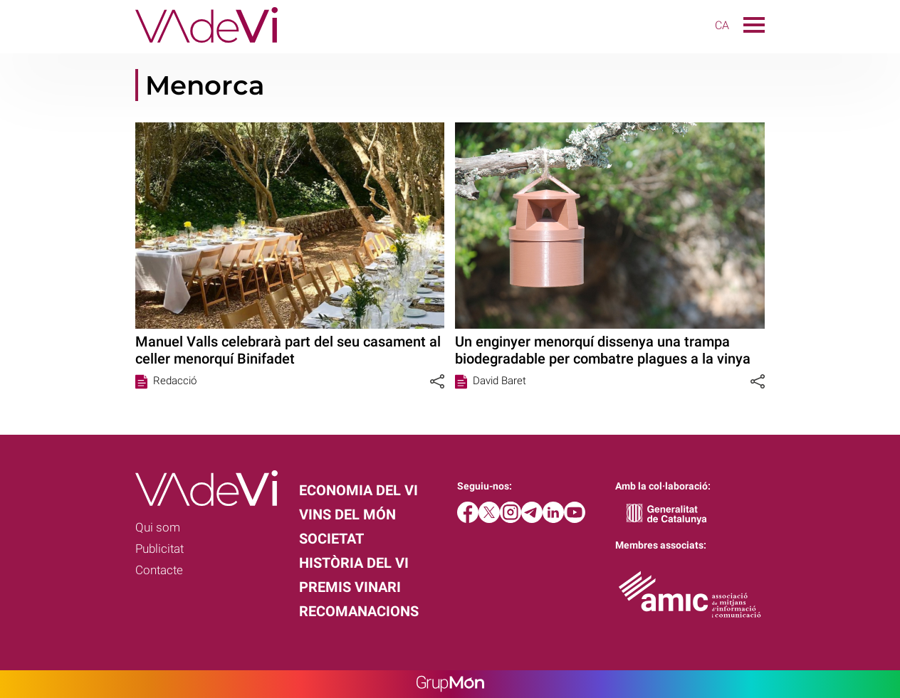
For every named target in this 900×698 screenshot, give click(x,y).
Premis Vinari (350, 587)
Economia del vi (358, 490)
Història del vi (354, 562)
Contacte (159, 570)
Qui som (157, 527)
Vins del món (347, 514)
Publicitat (159, 548)
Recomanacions (359, 611)
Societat (331, 538)
